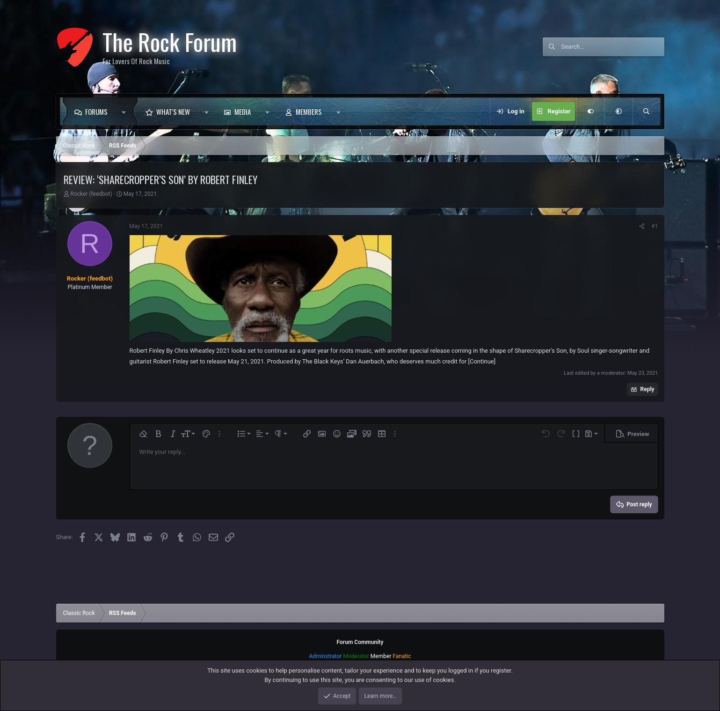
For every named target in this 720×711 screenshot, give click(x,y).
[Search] (612, 46)
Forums (96, 111)
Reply (647, 389)
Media (242, 111)
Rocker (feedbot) (91, 194)
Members (309, 111)
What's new (173, 111)
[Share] (642, 226)
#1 (654, 226)
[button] (126, 111)
